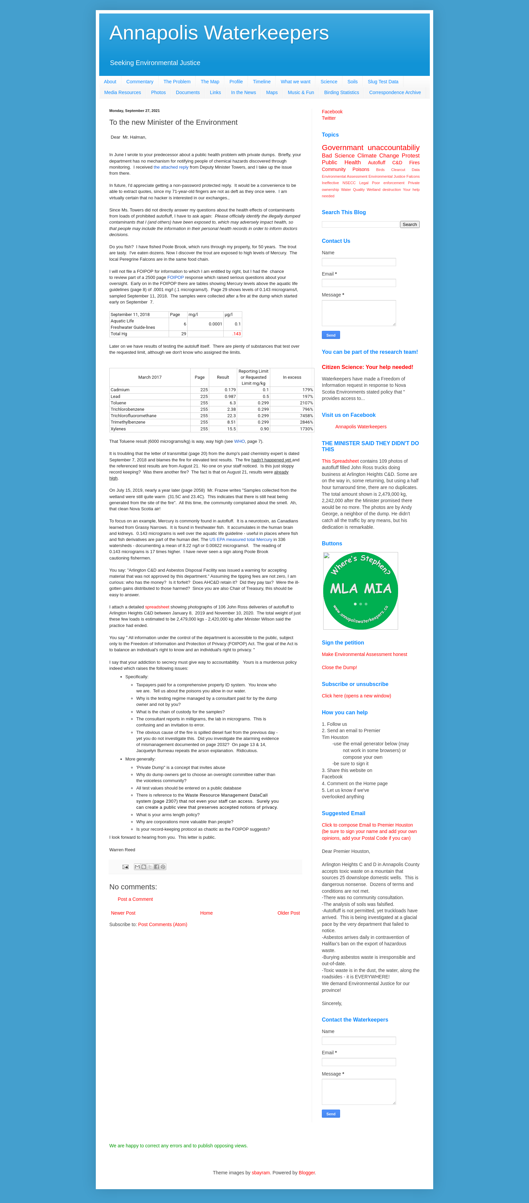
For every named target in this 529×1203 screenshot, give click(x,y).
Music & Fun (301, 92)
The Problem (177, 81)
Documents (188, 92)
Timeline (262, 81)
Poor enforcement (388, 183)
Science (329, 81)
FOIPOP (175, 277)
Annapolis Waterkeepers (219, 32)
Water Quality (353, 190)
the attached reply (171, 167)
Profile (236, 81)
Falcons (413, 176)
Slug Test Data (383, 81)
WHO (239, 441)
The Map (210, 81)
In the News (243, 92)
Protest (411, 155)
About (110, 81)
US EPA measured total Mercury (242, 539)
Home (206, 913)
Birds (380, 170)
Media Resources (122, 92)
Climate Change (378, 155)
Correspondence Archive (395, 92)
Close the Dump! (339, 667)
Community (334, 169)
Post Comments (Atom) (162, 924)
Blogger (307, 1172)
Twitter (329, 118)
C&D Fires (406, 162)
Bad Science (338, 155)
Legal (363, 183)
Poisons (361, 169)
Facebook (332, 111)
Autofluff (376, 162)
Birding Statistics (341, 92)
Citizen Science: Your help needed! (367, 367)
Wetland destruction (384, 190)
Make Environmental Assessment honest (364, 654)
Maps (272, 92)
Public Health (341, 162)
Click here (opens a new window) (356, 695)
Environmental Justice (387, 176)
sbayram (261, 1172)
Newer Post (123, 913)
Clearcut (398, 170)
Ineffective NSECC (339, 183)
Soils (352, 81)
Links (215, 92)
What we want (295, 81)
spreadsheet (157, 606)
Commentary (140, 81)
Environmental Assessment (344, 176)
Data (416, 170)
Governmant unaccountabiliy (371, 147)
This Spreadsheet (340, 461)
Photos (158, 92)
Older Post (289, 913)
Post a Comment (135, 899)
